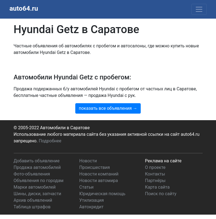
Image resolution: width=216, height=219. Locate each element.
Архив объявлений (33, 200)
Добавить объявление (37, 160)
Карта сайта (157, 187)
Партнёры (155, 180)
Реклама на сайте (163, 160)
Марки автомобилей (35, 187)
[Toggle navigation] (199, 9)
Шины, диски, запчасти (37, 193)
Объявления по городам (39, 180)
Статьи (86, 187)
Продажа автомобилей (37, 167)
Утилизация (91, 200)
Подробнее (50, 140)
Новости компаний (99, 174)
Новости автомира (98, 180)
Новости (88, 160)
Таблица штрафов (32, 206)
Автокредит (91, 206)
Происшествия (94, 167)
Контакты (155, 174)
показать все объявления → (108, 108)
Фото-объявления (32, 174)
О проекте (155, 167)
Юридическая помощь (102, 193)
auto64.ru (24, 8)
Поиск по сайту (161, 193)
